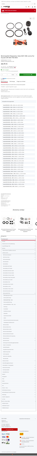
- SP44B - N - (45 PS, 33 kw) (13, 107)
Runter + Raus (5, 387)
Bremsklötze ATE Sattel (7, 268)
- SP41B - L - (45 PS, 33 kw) (14, 115)
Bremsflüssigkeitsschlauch (8, 363)
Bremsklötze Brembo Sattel (8, 270)
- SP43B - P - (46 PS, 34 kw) (13, 137)
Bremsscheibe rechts (7, 329)
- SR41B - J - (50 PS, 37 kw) (13, 175)
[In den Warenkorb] (27, 74)
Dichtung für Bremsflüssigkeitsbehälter (11, 342)
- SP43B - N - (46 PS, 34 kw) (13, 135)
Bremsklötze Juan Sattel (7, 279)
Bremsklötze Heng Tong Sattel (9, 277)
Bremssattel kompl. (7, 297)
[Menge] (7, 75)
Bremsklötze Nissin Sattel (8, 284)
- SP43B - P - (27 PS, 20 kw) (13, 150)
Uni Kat (3, 399)
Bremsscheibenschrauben (8, 333)
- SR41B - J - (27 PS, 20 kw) (13, 179)
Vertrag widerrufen (9, 429)
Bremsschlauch (6, 338)
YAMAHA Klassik (5, 407)
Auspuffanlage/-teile (6, 246)
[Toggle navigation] (1, 6)
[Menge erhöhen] (16, 75)
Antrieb (3, 241)
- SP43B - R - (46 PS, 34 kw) (13, 139)
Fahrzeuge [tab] (12, 81)
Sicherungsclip (6, 354)
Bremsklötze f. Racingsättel (8, 365)
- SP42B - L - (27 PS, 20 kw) (13, 158)
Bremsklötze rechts (7, 286)
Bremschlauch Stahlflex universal (9, 250)
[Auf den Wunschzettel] (33, 18)
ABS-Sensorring (6, 257)
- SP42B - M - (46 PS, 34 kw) (13, 130)
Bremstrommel (6, 340)
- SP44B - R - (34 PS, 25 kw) (13, 169)
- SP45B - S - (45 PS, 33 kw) (13, 122)
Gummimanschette (7, 315)
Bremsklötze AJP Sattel (7, 266)
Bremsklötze (5, 263)
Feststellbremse (6, 372)
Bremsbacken (5, 261)
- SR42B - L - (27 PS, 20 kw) (14, 186)
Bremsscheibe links (7, 327)
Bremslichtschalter (6, 367)
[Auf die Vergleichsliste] (30, 18)
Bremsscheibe (6, 324)
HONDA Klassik (5, 403)
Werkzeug (4, 394)
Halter (5, 318)
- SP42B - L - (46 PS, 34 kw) (13, 128)
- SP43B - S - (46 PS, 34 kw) (13, 141)
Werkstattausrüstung (6, 390)
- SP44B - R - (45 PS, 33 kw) (13, 111)
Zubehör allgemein (6, 396)
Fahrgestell (4, 376)
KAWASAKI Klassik (5, 405)
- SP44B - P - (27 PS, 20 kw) (13, 167)
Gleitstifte (5, 313)
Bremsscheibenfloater (7, 331)
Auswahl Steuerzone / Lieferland (8, 67)
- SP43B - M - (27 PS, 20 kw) (13, 145)
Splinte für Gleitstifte (7, 356)
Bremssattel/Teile (6, 293)
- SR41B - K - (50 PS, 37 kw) (13, 177)
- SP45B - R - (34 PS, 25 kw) (13, 124)
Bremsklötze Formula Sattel (8, 272)
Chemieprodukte (6, 369)
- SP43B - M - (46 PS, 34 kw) (13, 132)
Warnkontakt (5, 358)
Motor (3, 381)
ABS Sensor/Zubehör (7, 254)
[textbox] (17, 4)
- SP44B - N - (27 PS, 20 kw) (13, 165)
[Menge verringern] (2, 75)
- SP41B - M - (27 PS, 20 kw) (13, 162)
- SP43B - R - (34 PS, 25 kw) (13, 152)
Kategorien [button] (3, 236)
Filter (3, 378)
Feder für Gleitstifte (7, 345)
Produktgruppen (4, 239)
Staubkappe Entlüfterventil (9, 322)
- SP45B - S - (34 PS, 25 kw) (13, 126)
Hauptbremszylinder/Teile (8, 349)
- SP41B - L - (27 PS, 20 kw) (14, 173)
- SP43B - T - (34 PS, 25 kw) (13, 156)
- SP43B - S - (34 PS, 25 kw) (13, 154)
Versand (10, 66)
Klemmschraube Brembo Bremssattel (11, 320)
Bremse (3, 248)
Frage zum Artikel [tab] (21, 81)
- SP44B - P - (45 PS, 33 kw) (13, 109)
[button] (26, 7)
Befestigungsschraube (8, 295)
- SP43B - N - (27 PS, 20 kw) (13, 147)
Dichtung (5, 306)
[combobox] (17, 4)
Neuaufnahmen (5, 383)
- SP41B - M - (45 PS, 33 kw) (13, 105)
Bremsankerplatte (6, 259)
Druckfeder (6, 308)
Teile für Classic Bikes (5, 401)
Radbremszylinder (6, 351)
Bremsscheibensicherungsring (9, 336)
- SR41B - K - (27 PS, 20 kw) (14, 182)
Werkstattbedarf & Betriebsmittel (8, 392)
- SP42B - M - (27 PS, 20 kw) (13, 160)
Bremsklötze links (6, 282)
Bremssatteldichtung (8, 302)
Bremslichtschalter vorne (8, 291)
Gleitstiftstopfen (6, 347)
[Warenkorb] (35, 7)
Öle (3, 385)
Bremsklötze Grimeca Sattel (8, 275)
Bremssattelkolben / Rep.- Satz (10, 304)
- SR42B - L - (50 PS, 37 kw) (13, 184)
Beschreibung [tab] (4, 81)
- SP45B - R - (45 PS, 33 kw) (13, 120)
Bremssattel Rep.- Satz (9, 61)
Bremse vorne (5, 252)
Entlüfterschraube (7, 311)
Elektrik (3, 374)
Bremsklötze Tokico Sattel (8, 288)
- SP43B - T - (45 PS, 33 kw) (13, 143)
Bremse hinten (5, 360)
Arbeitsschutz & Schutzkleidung (8, 243)
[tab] (18, 10)
